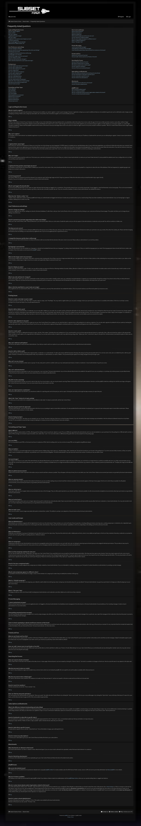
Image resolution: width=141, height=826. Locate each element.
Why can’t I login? (12, 37)
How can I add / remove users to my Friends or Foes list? (84, 57)
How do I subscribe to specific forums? (80, 76)
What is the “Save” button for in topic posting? (18, 81)
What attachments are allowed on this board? (82, 83)
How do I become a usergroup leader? (80, 37)
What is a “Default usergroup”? (79, 40)
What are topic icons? (13, 101)
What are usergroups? (77, 34)
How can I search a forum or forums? (80, 62)
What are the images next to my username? (18, 56)
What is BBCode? (12, 89)
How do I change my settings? (15, 48)
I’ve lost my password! (13, 40)
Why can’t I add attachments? (15, 76)
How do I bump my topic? (14, 84)
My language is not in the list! (14, 54)
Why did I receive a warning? (14, 78)
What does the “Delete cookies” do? (16, 43)
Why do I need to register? (14, 31)
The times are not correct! (14, 51)
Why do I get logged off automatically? (17, 42)
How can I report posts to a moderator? (17, 79)
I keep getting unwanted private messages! (81, 48)
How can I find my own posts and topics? (81, 68)
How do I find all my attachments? (79, 84)
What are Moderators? (77, 33)
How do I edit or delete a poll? (15, 73)
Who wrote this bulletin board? (79, 89)
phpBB (34, 250)
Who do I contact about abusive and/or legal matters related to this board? (88, 92)
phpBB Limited (49, 770)
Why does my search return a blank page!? (81, 65)
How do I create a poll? (13, 70)
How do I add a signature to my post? (16, 69)
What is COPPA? (11, 33)
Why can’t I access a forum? (14, 75)
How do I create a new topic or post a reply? (18, 66)
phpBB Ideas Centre (73, 778)
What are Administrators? (77, 31)
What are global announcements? (16, 95)
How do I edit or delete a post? (15, 67)
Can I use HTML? (12, 90)
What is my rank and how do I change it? (17, 59)
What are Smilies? (12, 92)
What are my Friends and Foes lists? (80, 55)
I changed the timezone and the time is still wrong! (19, 53)
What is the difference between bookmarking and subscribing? (86, 73)
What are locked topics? (13, 99)
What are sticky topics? (13, 98)
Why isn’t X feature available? (78, 91)
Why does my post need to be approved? (17, 82)
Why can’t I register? (12, 34)
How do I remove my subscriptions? (80, 77)
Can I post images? (12, 93)
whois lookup (110, 787)
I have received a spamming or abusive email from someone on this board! (88, 50)
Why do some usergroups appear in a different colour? (84, 39)
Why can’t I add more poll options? (16, 72)
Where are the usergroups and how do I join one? (83, 36)
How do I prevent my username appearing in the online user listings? (23, 50)
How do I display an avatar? (14, 57)
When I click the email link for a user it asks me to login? (20, 60)
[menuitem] (128, 17)
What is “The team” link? (77, 42)
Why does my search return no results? (80, 63)
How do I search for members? (78, 66)
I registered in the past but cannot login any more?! (19, 39)
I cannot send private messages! (79, 47)
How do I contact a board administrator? (81, 94)
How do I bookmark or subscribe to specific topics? (83, 74)
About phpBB (110, 770)
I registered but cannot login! (14, 36)
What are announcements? (14, 96)
